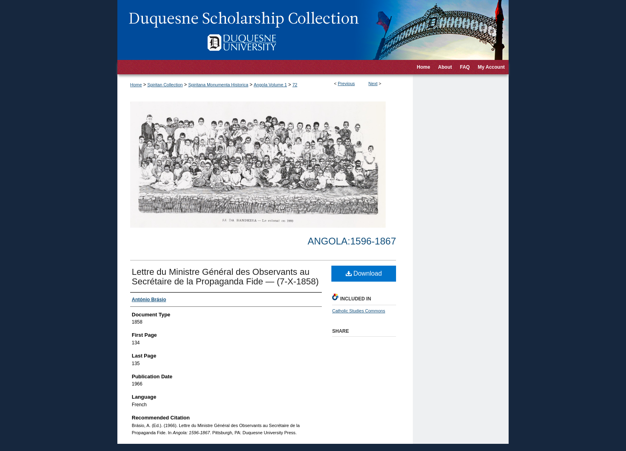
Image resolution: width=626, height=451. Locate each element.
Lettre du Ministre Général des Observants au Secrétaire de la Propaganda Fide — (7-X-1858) (225, 276)
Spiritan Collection (165, 84)
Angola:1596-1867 (352, 241)
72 (294, 84)
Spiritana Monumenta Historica (218, 84)
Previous (346, 83)
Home (136, 84)
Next (373, 83)
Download (364, 273)
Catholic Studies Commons (358, 310)
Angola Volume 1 (270, 84)
